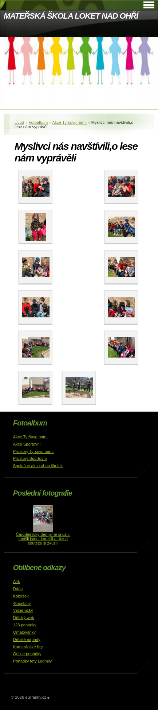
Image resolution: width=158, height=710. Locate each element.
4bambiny (22, 603)
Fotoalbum (38, 122)
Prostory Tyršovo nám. (33, 451)
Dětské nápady (26, 639)
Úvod (19, 122)
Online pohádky (27, 654)
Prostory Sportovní (30, 458)
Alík (16, 581)
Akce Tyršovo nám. (69, 122)
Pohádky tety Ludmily (32, 661)
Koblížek (21, 596)
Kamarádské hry (28, 647)
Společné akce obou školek (38, 465)
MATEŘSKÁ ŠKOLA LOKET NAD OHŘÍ (71, 15)
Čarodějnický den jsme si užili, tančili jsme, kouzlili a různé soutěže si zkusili (43, 538)
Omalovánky (24, 632)
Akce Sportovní (27, 444)
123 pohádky (24, 625)
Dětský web (23, 617)
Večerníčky (23, 610)
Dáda (18, 589)
